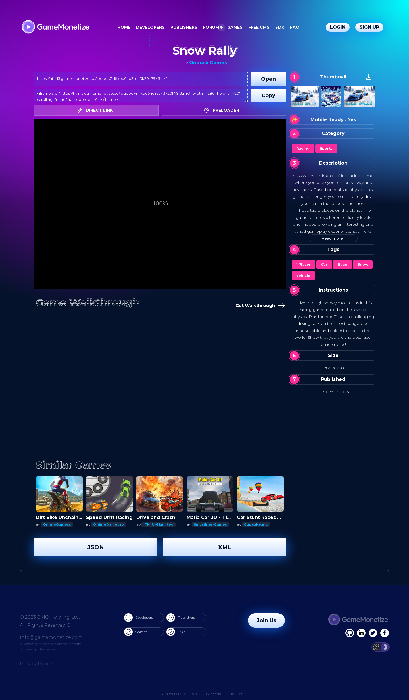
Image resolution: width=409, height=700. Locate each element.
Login (337, 27)
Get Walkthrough (258, 305)
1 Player (303, 264)
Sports (326, 148)
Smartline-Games (210, 524)
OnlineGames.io (108, 524)
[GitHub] (384, 633)
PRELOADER (223, 110)
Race (342, 264)
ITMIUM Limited (158, 524)
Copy (268, 95)
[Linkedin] (361, 633)
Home (123, 27)
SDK (279, 27)
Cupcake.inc (256, 524)
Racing (303, 148)
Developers (150, 27)
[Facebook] (349, 633)
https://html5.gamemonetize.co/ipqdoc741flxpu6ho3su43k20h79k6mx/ (141, 79)
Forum (211, 27)
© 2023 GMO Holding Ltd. (50, 617)
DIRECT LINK (96, 110)
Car (324, 264)
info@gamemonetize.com (51, 637)
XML (224, 547)
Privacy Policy (36, 663)
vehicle (303, 275)
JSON (95, 547)
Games (235, 27)
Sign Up (369, 27)
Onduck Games (208, 62)
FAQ (294, 27)
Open (268, 79)
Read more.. (333, 238)
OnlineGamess (57, 524)
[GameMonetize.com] (55, 27)
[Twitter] (373, 633)
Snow (363, 264)
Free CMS (259, 27)
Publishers (183, 27)
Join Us (266, 620)
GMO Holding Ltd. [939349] (228, 694)
